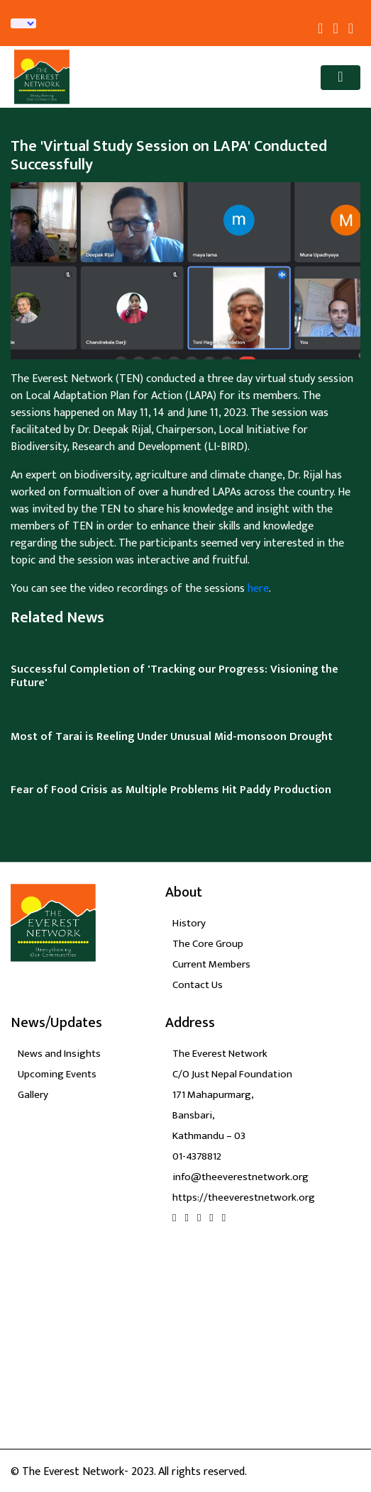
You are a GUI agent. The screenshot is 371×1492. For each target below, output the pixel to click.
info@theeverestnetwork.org (240, 1177)
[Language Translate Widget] (23, 23)
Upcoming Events (57, 1074)
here (258, 588)
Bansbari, (193, 1115)
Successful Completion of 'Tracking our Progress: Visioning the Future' (174, 676)
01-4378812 (196, 1156)
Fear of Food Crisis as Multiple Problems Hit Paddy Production (171, 790)
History (189, 923)
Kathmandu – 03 (208, 1136)
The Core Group (207, 944)
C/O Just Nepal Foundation (232, 1074)
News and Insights (59, 1053)
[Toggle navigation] (340, 77)
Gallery (33, 1095)
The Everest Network (219, 1053)
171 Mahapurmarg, (213, 1095)
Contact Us (197, 985)
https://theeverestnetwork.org (243, 1197)
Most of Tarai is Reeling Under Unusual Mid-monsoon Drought (172, 736)
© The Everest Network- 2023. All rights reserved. (129, 1471)
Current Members (211, 964)
